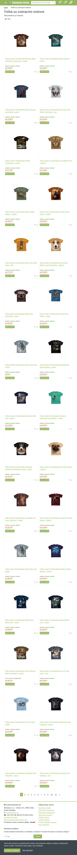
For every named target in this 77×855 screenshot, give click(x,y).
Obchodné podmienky (46, 810)
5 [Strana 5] (34, 794)
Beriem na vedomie (12, 850)
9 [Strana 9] (47, 794)
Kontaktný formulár (10, 817)
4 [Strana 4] (31, 794)
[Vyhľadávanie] (41, 2)
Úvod (6, 7)
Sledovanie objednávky (46, 813)
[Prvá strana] (18, 794)
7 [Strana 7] (41, 794)
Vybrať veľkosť (10, 71)
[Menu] (6, 3)
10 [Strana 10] (52, 794)
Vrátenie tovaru (43, 817)
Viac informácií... (44, 825)
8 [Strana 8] (44, 794)
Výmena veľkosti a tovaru (47, 822)
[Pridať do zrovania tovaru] (37, 72)
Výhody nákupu (44, 820)
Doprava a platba (44, 808)
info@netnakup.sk (12, 813)
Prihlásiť (38, 836)
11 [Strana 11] (56, 794)
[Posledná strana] (59, 794)
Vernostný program (45, 815)
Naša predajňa (9, 820)
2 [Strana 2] (24, 794)
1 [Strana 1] (21, 794)
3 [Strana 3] (28, 794)
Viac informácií (27, 850)
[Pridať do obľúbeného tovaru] (35, 72)
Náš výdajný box (21, 820)
